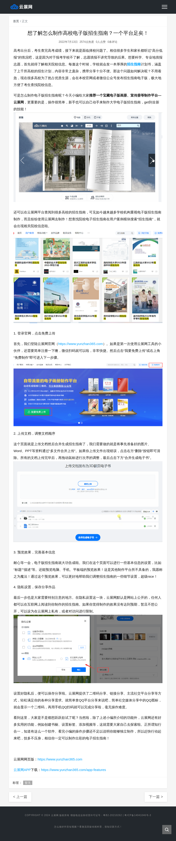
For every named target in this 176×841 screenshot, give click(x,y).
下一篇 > (156, 797)
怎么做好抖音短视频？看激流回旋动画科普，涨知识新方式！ (88, 827)
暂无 (28, 782)
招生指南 (134, 64)
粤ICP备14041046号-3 (137, 815)
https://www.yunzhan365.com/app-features (73, 770)
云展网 (55, 815)
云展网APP (22, 770)
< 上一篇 (20, 797)
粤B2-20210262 (112, 815)
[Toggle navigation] (164, 7)
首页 (16, 21)
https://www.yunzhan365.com (80, 344)
